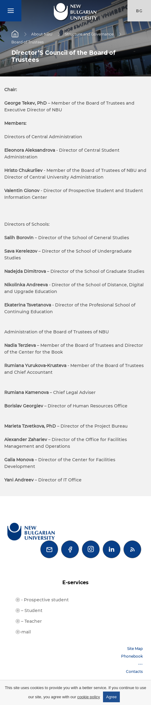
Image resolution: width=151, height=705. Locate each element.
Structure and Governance (89, 34)
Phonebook (132, 656)
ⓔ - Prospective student (42, 600)
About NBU (41, 34)
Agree (111, 697)
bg (139, 11)
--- (140, 664)
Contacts (134, 671)
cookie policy (88, 697)
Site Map (135, 648)
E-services (75, 582)
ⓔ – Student (29, 610)
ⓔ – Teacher (29, 621)
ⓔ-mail (23, 632)
